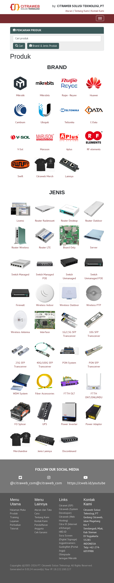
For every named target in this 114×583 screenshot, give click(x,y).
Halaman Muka (18, 509)
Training (14, 517)
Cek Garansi (40, 532)
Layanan (14, 521)
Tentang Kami (81, 11)
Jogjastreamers (67, 543)
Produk (14, 513)
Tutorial (14, 528)
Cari (19, 45)
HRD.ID (62, 531)
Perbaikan (15, 524)
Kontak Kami (97, 11)
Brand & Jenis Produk (43, 45)
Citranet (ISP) (66, 505)
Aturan (68, 11)
